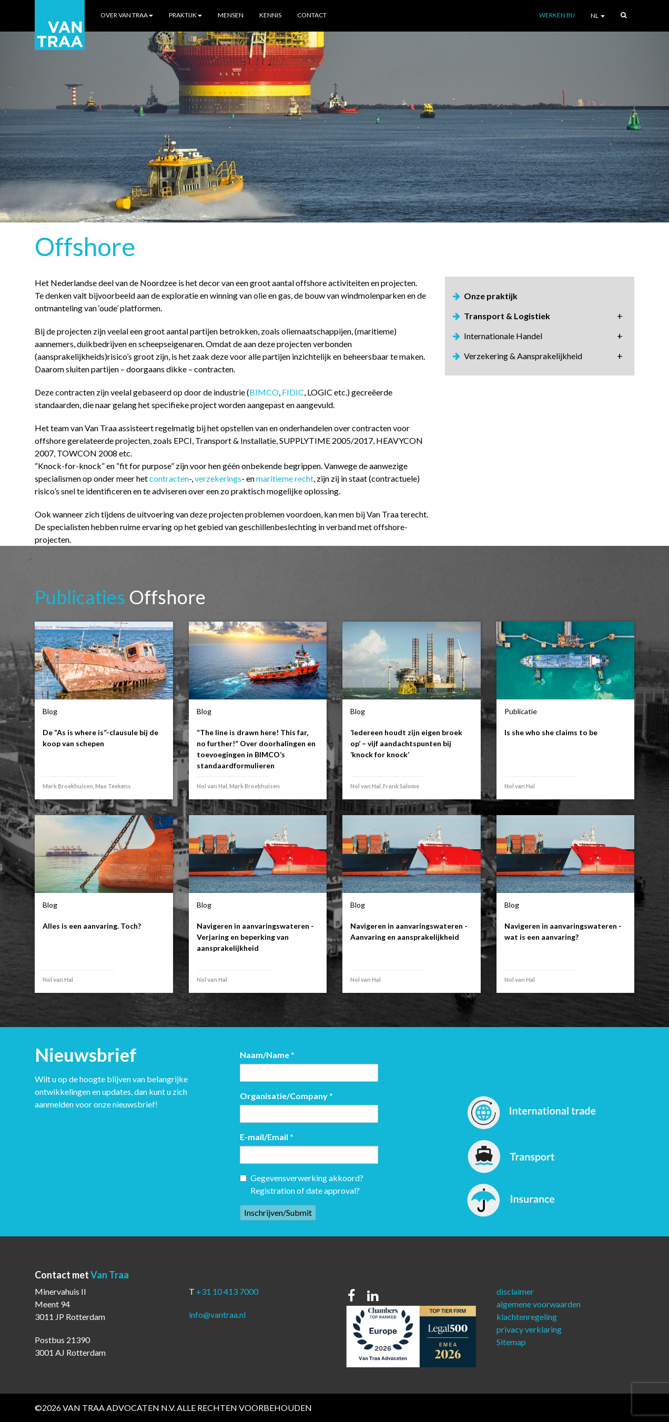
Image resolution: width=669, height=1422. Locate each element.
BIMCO (264, 392)
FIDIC (293, 392)
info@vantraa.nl (217, 1314)
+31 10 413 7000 (227, 1291)
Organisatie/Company (286, 1096)
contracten (169, 478)
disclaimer (515, 1291)
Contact (312, 15)
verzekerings (218, 478)
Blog (50, 711)
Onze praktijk (491, 296)
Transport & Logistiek (507, 316)
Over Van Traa (126, 15)
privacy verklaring (529, 1329)
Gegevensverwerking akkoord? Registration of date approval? (301, 1184)
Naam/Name (267, 1055)
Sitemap (511, 1342)
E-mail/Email (266, 1137)
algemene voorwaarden (538, 1304)
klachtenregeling (526, 1317)
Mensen (231, 15)
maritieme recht (284, 478)
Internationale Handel (503, 336)
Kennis (270, 15)
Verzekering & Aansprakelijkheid (523, 356)
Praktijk (185, 15)
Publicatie (520, 711)
